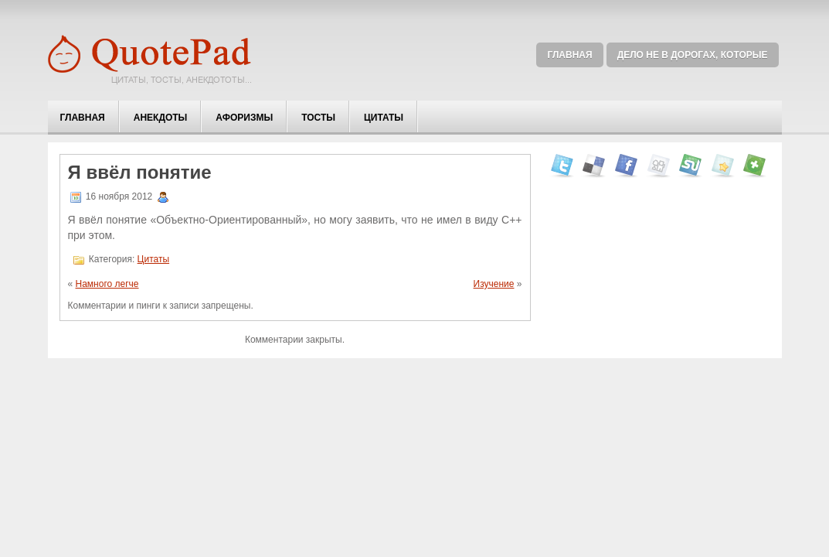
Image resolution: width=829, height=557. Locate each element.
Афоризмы (244, 117)
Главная (569, 55)
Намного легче (107, 283)
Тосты (318, 117)
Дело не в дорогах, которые (692, 55)
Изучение (494, 283)
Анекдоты (161, 117)
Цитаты (383, 117)
